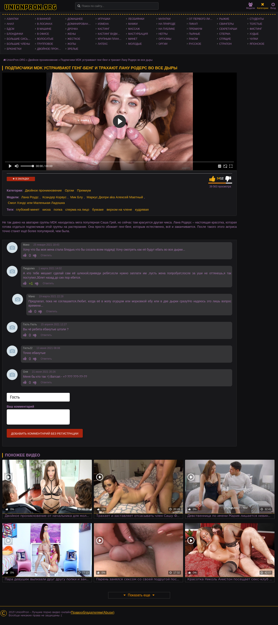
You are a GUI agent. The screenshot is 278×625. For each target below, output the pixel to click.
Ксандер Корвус (54, 197)
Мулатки (164, 18)
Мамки (133, 23)
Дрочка (73, 28)
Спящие (225, 38)
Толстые (256, 23)
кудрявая (142, 209)
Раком (193, 38)
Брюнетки (14, 48)
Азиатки (12, 18)
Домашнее (75, 18)
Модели (250, 6)
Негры (163, 33)
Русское (195, 43)
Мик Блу (76, 197)
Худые (254, 33)
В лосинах (45, 23)
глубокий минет (28, 209)
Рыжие (224, 18)
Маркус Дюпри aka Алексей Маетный (115, 197)
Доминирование (80, 23)
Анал (10, 23)
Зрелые (73, 48)
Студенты (257, 18)
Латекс (103, 43)
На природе (167, 23)
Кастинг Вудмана (110, 33)
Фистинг (256, 28)
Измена (103, 23)
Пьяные (194, 33)
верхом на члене (119, 209)
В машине (44, 28)
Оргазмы (165, 38)
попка (58, 209)
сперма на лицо (77, 209)
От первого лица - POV (202, 18)
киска (46, 209)
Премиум (195, 28)
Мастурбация (138, 33)
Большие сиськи (19, 38)
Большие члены (18, 43)
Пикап (193, 23)
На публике (167, 28)
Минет (132, 38)
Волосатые (45, 38)
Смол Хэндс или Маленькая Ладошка (36, 203)
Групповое (45, 43)
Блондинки (15, 33)
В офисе (43, 33)
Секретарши (228, 28)
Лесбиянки (136, 18)
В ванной (44, 18)
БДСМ (10, 28)
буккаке (98, 209)
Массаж (134, 28)
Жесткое (74, 38)
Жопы (72, 43)
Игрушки (104, 18)
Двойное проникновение (50, 48)
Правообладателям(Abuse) (92, 612)
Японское (257, 43)
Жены (72, 33)
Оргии (163, 43)
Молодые (135, 43)
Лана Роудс (30, 197)
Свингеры (226, 23)
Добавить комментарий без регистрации (44, 433)
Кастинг (103, 28)
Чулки (254, 38)
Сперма (224, 33)
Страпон (225, 43)
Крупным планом (110, 38)
